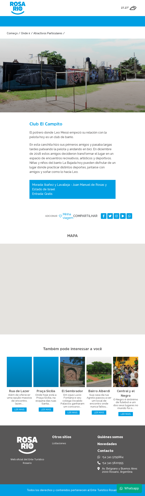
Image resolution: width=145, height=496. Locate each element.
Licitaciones (59, 443)
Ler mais (19, 409)
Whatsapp (129, 488)
